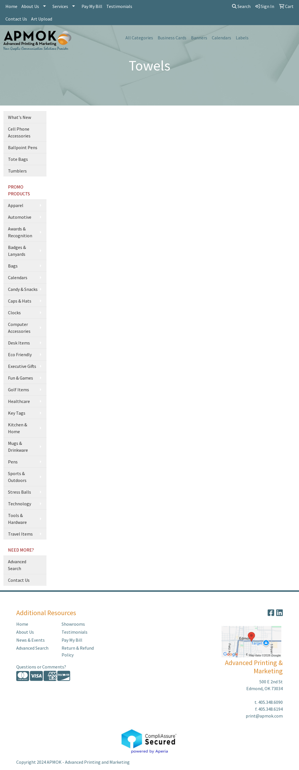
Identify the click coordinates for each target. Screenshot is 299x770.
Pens (13, 462)
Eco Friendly (20, 354)
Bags (13, 266)
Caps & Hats (19, 301)
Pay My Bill (92, 6)
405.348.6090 (270, 702)
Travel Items (20, 534)
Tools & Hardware (17, 518)
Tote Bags (18, 159)
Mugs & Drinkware (18, 446)
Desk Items (19, 343)
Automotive (19, 217)
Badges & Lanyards (17, 250)
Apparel (15, 205)
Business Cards (172, 37)
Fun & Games (20, 378)
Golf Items (18, 389)
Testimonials (119, 6)
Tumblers (17, 171)
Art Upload (41, 19)
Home (11, 6)
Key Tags (16, 413)
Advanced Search (17, 565)
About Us (30, 6)
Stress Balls (19, 492)
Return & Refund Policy (78, 651)
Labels (242, 37)
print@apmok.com (264, 716)
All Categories (139, 37)
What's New (19, 117)
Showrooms (73, 624)
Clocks (14, 312)
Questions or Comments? (41, 667)
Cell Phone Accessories (19, 132)
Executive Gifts (22, 366)
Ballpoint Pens (22, 147)
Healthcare (19, 401)
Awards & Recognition (20, 232)
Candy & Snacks (23, 289)
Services (60, 6)
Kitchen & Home (17, 428)
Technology (19, 503)
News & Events (30, 640)
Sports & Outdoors (17, 477)
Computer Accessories (19, 327)
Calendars (221, 37)
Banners (199, 37)
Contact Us (16, 19)
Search (241, 6)
